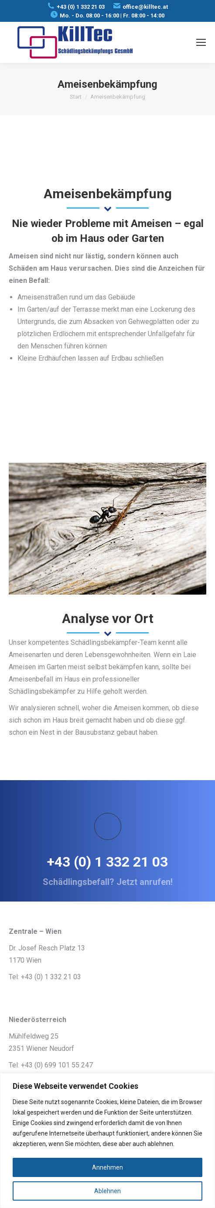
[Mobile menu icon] (201, 42)
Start (76, 96)
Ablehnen (107, 1190)
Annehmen (107, 1167)
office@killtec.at (145, 6)
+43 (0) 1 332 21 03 (81, 6)
